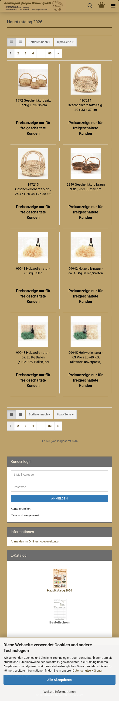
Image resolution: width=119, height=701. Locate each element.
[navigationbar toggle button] (113, 6)
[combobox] (39, 42)
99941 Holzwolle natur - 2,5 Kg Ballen (33, 271)
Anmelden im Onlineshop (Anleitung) (35, 541)
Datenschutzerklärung (87, 670)
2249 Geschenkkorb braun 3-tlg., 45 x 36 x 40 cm (86, 187)
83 (49, 53)
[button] (11, 42)
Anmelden (59, 498)
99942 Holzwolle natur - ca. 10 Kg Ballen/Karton (85, 271)
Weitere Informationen (60, 692)
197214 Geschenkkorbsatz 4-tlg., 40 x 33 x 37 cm (86, 105)
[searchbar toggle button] (90, 6)
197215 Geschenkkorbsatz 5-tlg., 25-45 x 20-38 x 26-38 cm (33, 189)
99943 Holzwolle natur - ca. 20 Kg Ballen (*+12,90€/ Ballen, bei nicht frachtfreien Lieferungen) (33, 357)
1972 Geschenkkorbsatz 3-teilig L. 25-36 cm (33, 103)
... (41, 53)
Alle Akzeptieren (59, 680)
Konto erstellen (21, 508)
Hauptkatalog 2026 (59, 590)
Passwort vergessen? (25, 515)
